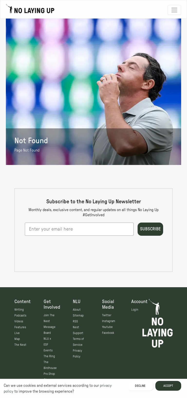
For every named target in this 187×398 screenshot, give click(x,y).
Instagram (108, 321)
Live (17, 333)
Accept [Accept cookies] (168, 385)
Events (48, 350)
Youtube (107, 327)
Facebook (108, 332)
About (77, 309)
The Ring (49, 356)
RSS (75, 321)
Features (20, 327)
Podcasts (20, 315)
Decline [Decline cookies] (140, 385)
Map (17, 338)
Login (134, 309)
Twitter (106, 315)
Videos (18, 321)
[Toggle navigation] (174, 10)
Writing (19, 309)
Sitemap (78, 315)
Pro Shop (49, 373)
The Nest (20, 344)
